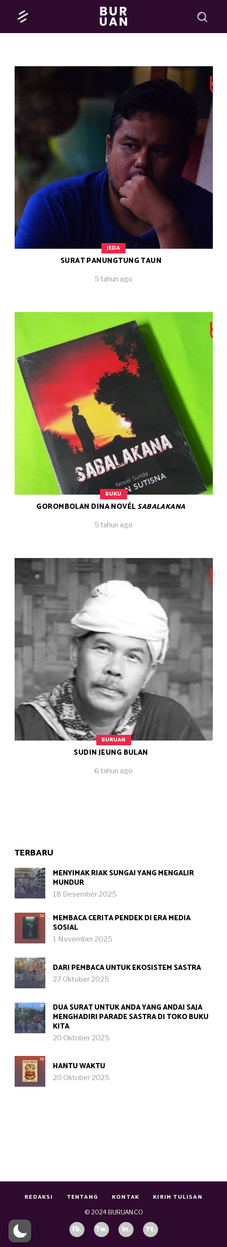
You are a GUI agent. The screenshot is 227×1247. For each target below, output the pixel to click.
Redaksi (39, 1197)
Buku (113, 493)
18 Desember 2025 (85, 894)
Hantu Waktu (79, 1066)
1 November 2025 (82, 939)
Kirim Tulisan (177, 1197)
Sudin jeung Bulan (111, 753)
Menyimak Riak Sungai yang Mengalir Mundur (123, 878)
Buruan (113, 739)
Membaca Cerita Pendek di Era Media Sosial (122, 922)
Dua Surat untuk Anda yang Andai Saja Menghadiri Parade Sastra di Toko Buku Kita (131, 1017)
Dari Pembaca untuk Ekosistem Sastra (127, 968)
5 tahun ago (113, 279)
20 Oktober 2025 (81, 1038)
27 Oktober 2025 (81, 979)
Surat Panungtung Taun (110, 261)
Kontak (125, 1197)
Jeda (113, 248)
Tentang (82, 1197)
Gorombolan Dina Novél (110, 507)
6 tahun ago (113, 771)
